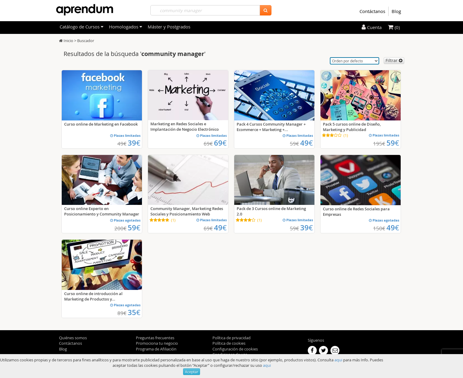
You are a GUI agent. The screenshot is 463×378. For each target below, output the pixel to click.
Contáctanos (372, 11)
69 (220, 143)
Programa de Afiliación (156, 349)
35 (134, 312)
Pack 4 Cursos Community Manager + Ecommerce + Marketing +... (271, 126)
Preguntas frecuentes (155, 337)
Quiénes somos (73, 337)
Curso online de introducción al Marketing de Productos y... (93, 296)
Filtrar (394, 60)
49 (306, 143)
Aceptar (191, 371)
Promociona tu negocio (157, 343)
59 (392, 143)
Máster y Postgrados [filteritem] (169, 27)
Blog (396, 11)
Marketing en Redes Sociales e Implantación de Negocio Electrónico (184, 126)
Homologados (125, 27)
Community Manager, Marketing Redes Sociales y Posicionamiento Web (186, 211)
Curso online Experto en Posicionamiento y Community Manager (101, 211)
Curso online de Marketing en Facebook (101, 124)
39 (134, 143)
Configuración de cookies (235, 349)
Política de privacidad (231, 337)
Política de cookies (228, 343)
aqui (338, 360)
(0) (394, 27)
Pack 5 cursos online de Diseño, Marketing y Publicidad (352, 126)
